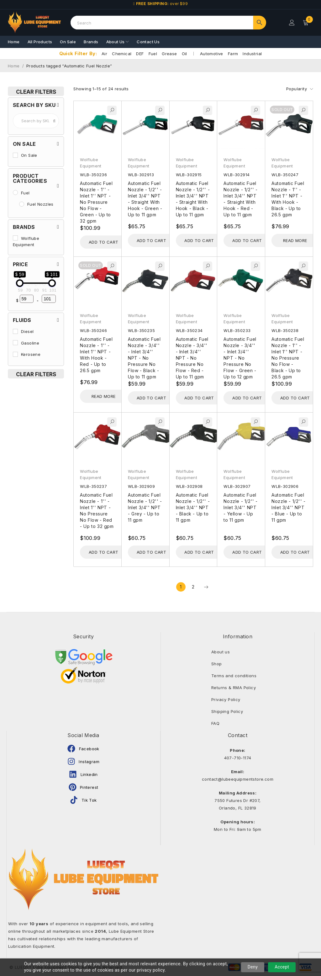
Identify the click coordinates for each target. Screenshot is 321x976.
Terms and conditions (233, 675)
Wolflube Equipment (91, 162)
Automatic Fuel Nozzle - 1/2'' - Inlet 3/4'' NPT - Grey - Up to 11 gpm (145, 507)
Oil (184, 53)
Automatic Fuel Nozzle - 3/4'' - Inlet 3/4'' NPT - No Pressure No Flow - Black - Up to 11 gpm (144, 357)
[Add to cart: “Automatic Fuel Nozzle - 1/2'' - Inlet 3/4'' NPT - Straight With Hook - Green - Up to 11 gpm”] (151, 240)
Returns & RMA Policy (233, 687)
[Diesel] (15, 331)
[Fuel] (15, 192)
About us (220, 651)
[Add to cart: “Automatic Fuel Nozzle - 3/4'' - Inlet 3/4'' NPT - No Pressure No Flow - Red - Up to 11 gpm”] (199, 397)
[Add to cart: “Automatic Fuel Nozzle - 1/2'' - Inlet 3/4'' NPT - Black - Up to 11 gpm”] (199, 552)
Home (14, 65)
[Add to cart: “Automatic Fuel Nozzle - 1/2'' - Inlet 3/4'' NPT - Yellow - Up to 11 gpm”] (247, 552)
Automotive (211, 53)
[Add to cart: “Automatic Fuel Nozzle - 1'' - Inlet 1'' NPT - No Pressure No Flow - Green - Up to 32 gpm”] (103, 242)
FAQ (215, 723)
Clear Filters (36, 92)
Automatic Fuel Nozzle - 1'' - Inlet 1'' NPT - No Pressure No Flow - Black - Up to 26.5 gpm (287, 357)
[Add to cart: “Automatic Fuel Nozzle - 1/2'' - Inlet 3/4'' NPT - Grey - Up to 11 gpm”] (151, 552)
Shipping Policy (227, 711)
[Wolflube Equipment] (15, 237)
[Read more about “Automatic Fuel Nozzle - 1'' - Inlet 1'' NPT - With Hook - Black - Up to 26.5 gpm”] (294, 240)
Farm (233, 53)
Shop (216, 663)
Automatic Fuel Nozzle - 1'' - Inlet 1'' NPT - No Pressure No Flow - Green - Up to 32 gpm (96, 202)
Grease (169, 53)
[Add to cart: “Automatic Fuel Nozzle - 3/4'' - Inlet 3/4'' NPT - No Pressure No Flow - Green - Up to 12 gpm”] (247, 397)
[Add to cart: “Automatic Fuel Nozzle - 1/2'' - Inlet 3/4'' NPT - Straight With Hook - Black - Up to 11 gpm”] (199, 240)
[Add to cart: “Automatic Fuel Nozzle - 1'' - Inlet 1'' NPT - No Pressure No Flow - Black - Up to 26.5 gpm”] (294, 397)
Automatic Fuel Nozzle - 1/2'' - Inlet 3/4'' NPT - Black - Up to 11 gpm (193, 507)
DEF (140, 53)
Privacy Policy (225, 699)
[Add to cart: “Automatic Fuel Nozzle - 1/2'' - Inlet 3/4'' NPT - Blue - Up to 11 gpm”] (294, 552)
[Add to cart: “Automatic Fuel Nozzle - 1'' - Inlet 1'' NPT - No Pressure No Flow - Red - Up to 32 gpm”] (103, 552)
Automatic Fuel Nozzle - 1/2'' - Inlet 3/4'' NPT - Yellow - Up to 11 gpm (241, 507)
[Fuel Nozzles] (21, 204)
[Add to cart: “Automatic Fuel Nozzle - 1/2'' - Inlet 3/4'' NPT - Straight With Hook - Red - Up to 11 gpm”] (247, 240)
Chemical (121, 53)
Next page (206, 587)
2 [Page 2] (193, 586)
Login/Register (292, 22)
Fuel (153, 53)
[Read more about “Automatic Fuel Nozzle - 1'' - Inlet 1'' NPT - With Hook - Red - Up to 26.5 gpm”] (103, 396)
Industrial (252, 53)
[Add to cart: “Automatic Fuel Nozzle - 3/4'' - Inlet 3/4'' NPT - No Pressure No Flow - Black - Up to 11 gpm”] (151, 397)
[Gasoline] (15, 342)
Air (104, 53)
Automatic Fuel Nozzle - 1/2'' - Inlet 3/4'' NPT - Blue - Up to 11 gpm (288, 507)
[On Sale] (15, 155)
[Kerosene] (15, 354)
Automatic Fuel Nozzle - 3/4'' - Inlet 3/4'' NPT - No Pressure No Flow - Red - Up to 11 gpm (192, 357)
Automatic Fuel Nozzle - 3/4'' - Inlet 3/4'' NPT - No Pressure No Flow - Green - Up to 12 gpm (240, 357)
